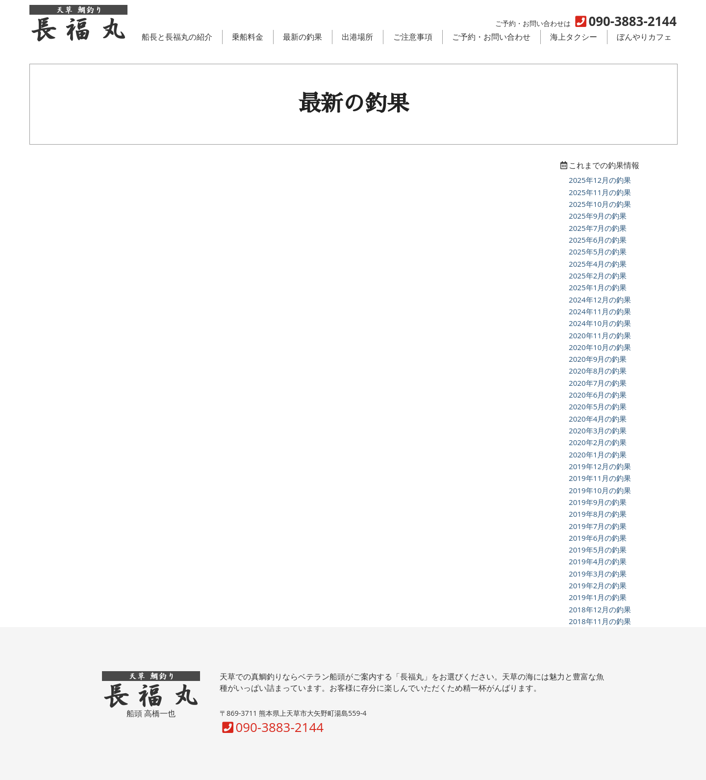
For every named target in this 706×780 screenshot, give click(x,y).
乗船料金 (247, 36)
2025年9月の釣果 (598, 216)
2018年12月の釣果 (600, 609)
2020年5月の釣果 (598, 406)
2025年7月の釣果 (598, 228)
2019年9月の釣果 (598, 502)
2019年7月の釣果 (598, 526)
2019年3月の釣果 (598, 574)
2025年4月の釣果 (598, 264)
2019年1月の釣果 (598, 597)
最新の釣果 (302, 36)
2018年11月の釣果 (600, 621)
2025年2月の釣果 (598, 275)
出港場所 (357, 36)
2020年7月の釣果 (598, 383)
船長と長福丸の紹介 (177, 36)
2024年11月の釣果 (600, 311)
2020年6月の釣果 (598, 395)
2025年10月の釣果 (600, 204)
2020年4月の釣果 (598, 419)
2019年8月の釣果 (598, 514)
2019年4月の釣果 (598, 561)
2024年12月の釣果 (600, 299)
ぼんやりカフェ (644, 36)
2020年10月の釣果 (600, 347)
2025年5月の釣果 (598, 251)
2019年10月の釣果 (600, 490)
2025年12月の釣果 (600, 180)
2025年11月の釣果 (600, 192)
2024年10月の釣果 (600, 323)
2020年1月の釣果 (598, 454)
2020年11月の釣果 (600, 335)
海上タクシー (573, 36)
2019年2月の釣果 (598, 585)
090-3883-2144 (272, 727)
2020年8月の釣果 (598, 371)
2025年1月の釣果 (598, 287)
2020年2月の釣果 (598, 442)
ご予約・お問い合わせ (491, 36)
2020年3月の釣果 (598, 430)
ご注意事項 (412, 36)
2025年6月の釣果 (598, 240)
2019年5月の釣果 (598, 549)
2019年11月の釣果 (600, 478)
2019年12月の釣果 (600, 466)
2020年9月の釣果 (598, 359)
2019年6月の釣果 (598, 538)
